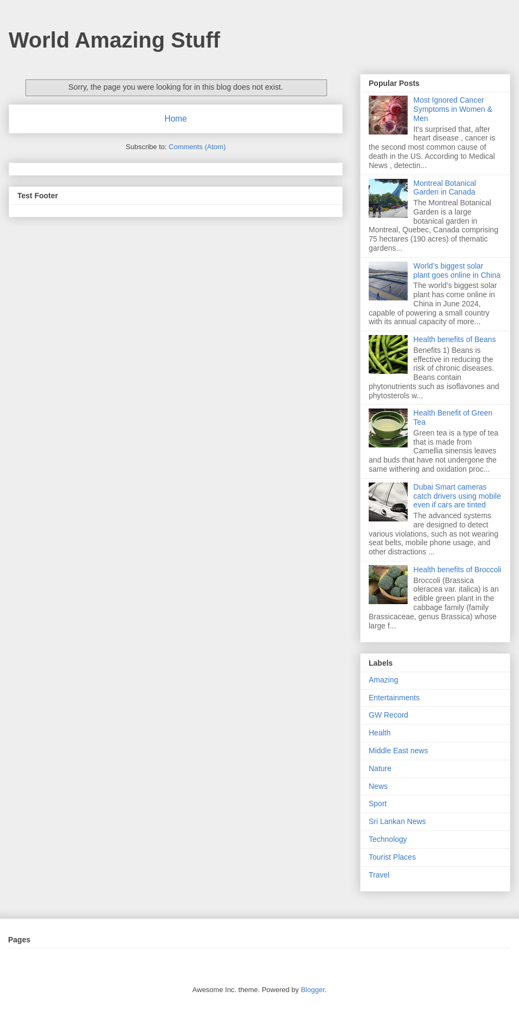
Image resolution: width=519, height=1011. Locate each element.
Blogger (312, 990)
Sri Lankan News (397, 821)
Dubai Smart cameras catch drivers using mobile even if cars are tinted (457, 496)
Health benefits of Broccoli (458, 569)
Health (379, 732)
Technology (388, 839)
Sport (378, 803)
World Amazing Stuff (114, 40)
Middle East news (398, 750)
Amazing (383, 679)
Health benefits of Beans (455, 339)
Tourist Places (392, 857)
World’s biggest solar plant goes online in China (457, 270)
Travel (379, 875)
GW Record (388, 715)
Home (175, 118)
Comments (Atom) (197, 147)
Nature (380, 768)
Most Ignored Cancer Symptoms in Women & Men (453, 109)
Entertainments (394, 697)
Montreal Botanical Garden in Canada (445, 188)
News (378, 786)
